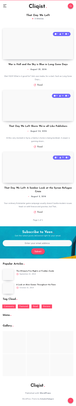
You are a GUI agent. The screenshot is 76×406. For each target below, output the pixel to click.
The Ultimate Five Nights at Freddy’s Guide (35, 271)
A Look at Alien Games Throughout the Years (36, 285)
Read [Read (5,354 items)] (35, 306)
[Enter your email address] (37, 243)
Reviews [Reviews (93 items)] (46, 306)
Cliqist (38, 6)
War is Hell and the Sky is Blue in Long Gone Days (38, 64)
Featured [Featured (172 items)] (23, 306)
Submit (38, 252)
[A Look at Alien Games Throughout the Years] (8, 288)
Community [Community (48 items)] (9, 306)
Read (39, 85)
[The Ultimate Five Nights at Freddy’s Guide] (8, 274)
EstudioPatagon (47, 399)
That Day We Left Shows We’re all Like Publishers (38, 126)
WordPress (45, 393)
